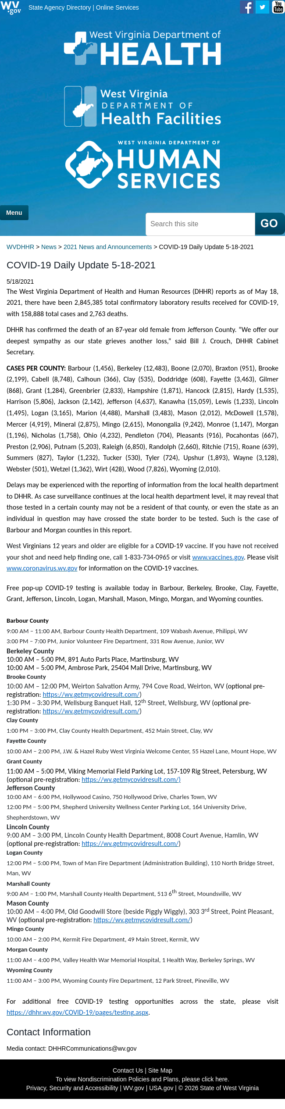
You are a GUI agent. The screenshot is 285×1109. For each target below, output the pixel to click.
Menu (14, 212)
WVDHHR (20, 246)
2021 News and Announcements (108, 246)
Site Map (160, 1070)
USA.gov (161, 1087)
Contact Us (128, 1070)
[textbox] (200, 224)
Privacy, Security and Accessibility (72, 1087)
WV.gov (133, 1087)
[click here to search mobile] (270, 224)
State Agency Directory (59, 7)
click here (215, 1079)
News (49, 246)
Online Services (117, 7)
